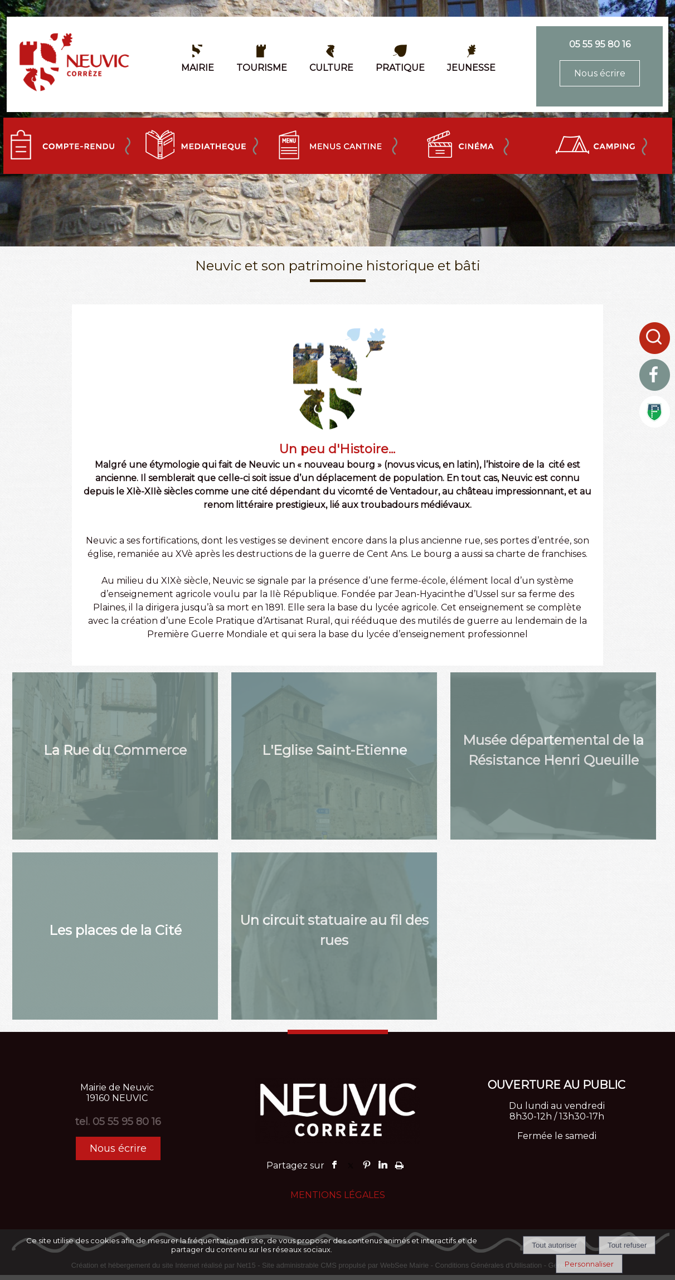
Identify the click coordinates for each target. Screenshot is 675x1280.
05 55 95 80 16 (599, 44)
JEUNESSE (471, 67)
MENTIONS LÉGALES (337, 1195)
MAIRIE (197, 67)
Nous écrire (599, 73)
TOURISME (261, 67)
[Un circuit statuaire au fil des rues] (334, 936)
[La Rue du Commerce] (115, 756)
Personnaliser (589, 1263)
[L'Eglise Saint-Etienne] (334, 756)
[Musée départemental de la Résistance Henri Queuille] (553, 756)
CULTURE (331, 67)
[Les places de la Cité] (115, 936)
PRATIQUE (400, 67)
